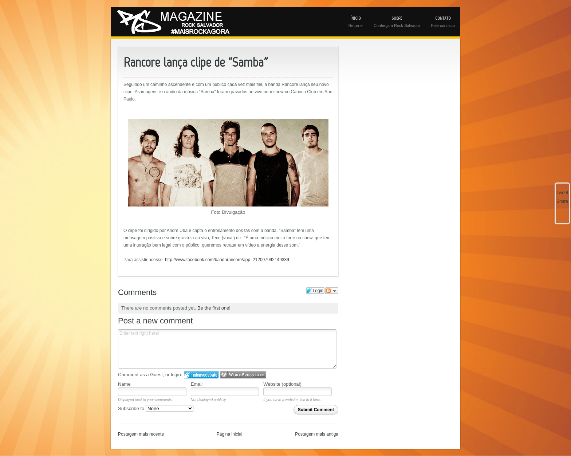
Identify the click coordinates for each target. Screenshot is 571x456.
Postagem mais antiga (316, 434)
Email (197, 384)
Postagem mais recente (141, 434)
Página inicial (230, 434)
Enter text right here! (227, 349)
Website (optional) (282, 384)
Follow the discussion (331, 290)
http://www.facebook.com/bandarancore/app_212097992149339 (227, 259)
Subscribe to (155, 408)
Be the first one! (214, 308)
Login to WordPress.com (243, 374)
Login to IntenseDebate (201, 374)
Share (562, 201)
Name (124, 384)
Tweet (562, 192)
